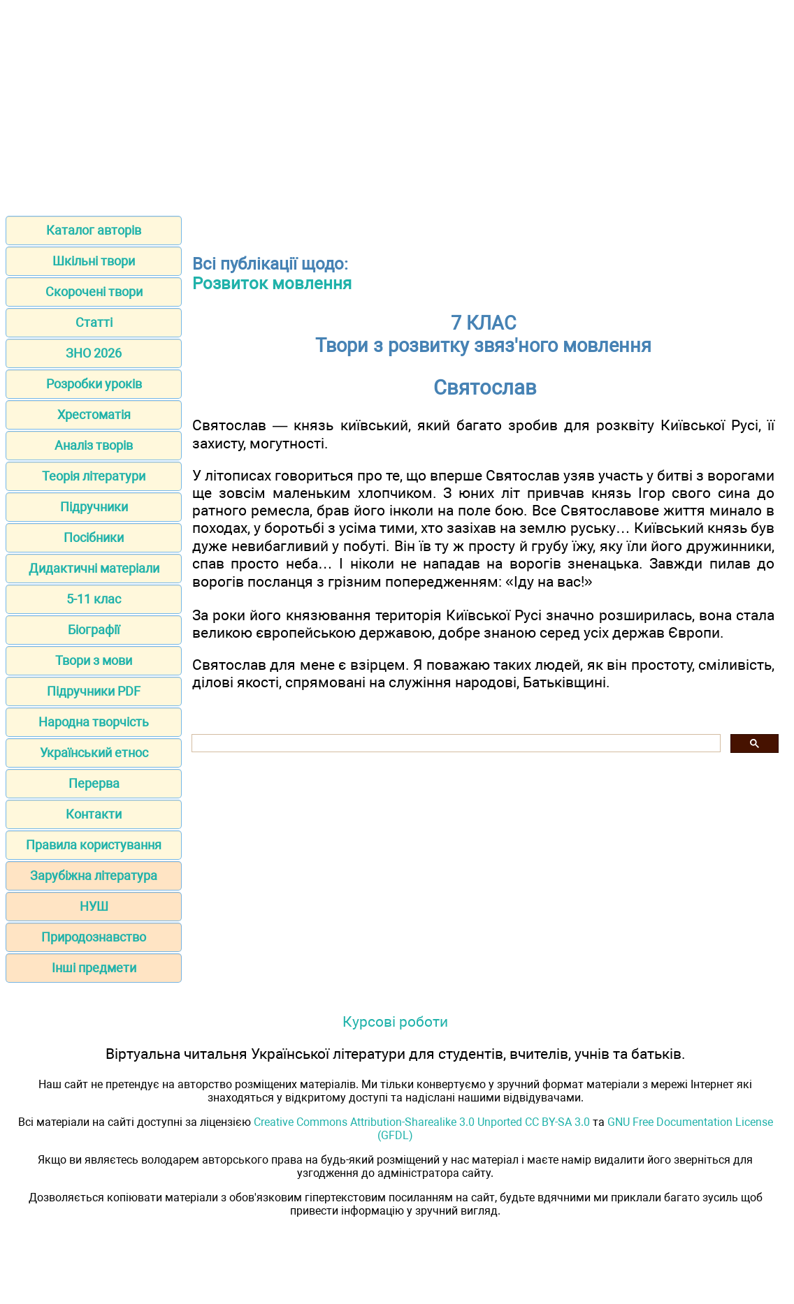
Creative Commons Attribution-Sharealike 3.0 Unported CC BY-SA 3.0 (422, 1122)
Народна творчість (93, 722)
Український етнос (94, 752)
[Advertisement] (397, 103)
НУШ (94, 906)
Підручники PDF (93, 691)
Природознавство (93, 937)
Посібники (94, 537)
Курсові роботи (395, 1021)
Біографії (94, 629)
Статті (94, 322)
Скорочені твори (94, 291)
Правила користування (93, 844)
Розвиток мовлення (272, 283)
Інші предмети (94, 967)
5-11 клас (93, 599)
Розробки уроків (94, 383)
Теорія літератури (93, 476)
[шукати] (454, 743)
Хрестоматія (94, 414)
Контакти (94, 814)
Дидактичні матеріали (94, 568)
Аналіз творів (94, 445)
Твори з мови (93, 660)
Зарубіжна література (93, 875)
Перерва (94, 783)
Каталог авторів (93, 230)
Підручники (94, 506)
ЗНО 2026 (94, 353)
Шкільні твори (93, 261)
